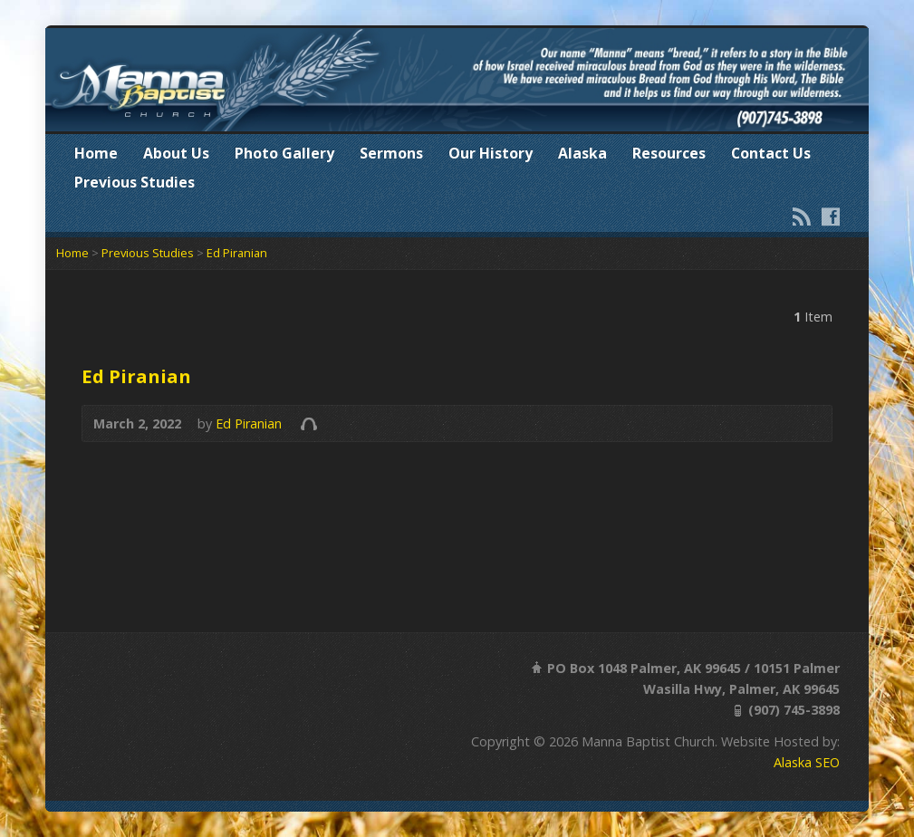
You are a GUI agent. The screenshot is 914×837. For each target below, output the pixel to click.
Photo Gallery (284, 153)
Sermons (391, 153)
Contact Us (771, 153)
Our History (490, 153)
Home (96, 153)
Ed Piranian (237, 253)
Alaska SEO (807, 762)
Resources (669, 153)
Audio (308, 423)
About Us (176, 153)
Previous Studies (134, 182)
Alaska (582, 153)
